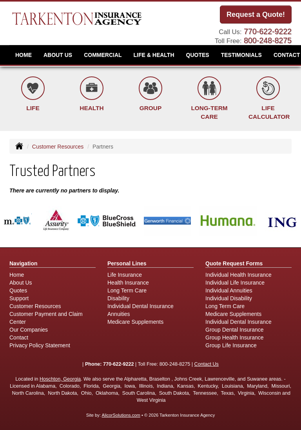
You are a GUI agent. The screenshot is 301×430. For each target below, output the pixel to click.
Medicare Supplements (135, 322)
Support (19, 298)
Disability (118, 298)
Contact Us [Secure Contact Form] (206, 364)
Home (23, 55)
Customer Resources (58, 146)
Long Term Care (127, 290)
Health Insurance (128, 282)
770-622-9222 (268, 31)
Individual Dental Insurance (140, 306)
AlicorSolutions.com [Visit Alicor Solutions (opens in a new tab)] (121, 415)
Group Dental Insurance (234, 330)
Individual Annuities (228, 290)
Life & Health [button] (154, 55)
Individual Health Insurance (238, 275)
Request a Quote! (256, 14)
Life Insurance (124, 275)
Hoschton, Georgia (60, 379)
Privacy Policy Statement (39, 345)
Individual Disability (228, 298)
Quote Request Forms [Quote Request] (234, 263)
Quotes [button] (197, 55)
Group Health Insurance (234, 337)
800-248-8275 (268, 40)
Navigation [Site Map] (23, 263)
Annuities (118, 314)
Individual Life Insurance (235, 282)
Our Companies (28, 330)
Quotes (18, 290)
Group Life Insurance (231, 345)
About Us (58, 55)
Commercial (102, 55)
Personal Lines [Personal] (127, 263)
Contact (18, 337)
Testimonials (241, 55)
